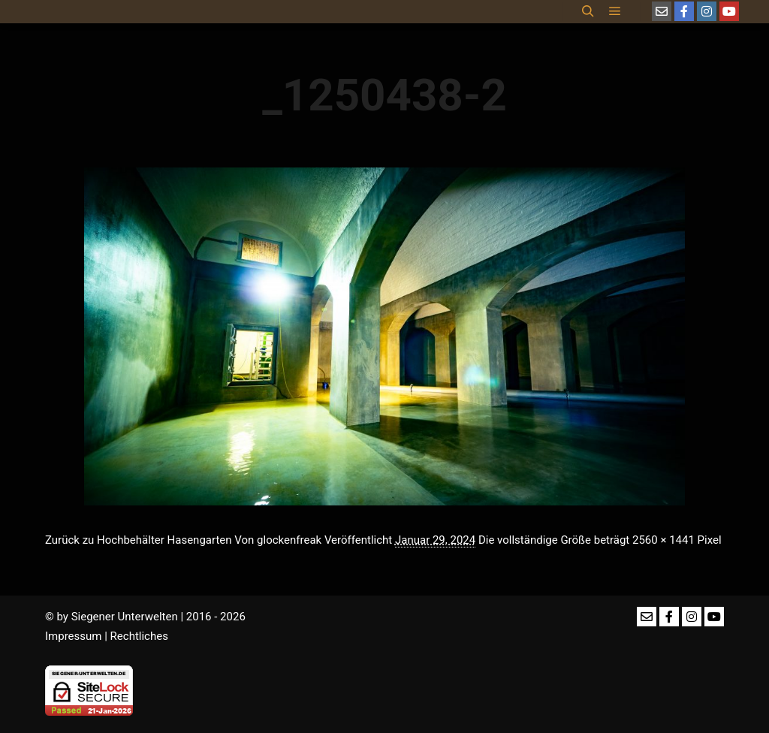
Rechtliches (139, 636)
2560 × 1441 (663, 540)
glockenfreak (289, 540)
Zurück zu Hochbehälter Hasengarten (138, 540)
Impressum (73, 636)
